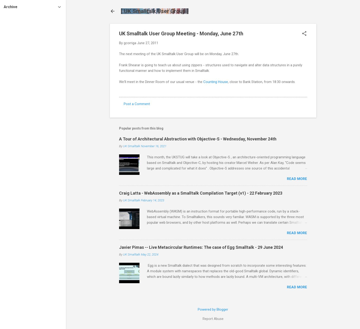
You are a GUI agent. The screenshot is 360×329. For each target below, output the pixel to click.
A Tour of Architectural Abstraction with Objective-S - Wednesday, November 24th (197, 138)
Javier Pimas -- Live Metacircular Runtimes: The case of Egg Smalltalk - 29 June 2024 (201, 247)
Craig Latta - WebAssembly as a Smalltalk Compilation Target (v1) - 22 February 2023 (200, 193)
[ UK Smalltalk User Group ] (154, 11)
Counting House (215, 82)
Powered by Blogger (213, 309)
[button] (304, 34)
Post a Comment (137, 104)
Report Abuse (213, 319)
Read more (297, 179)
